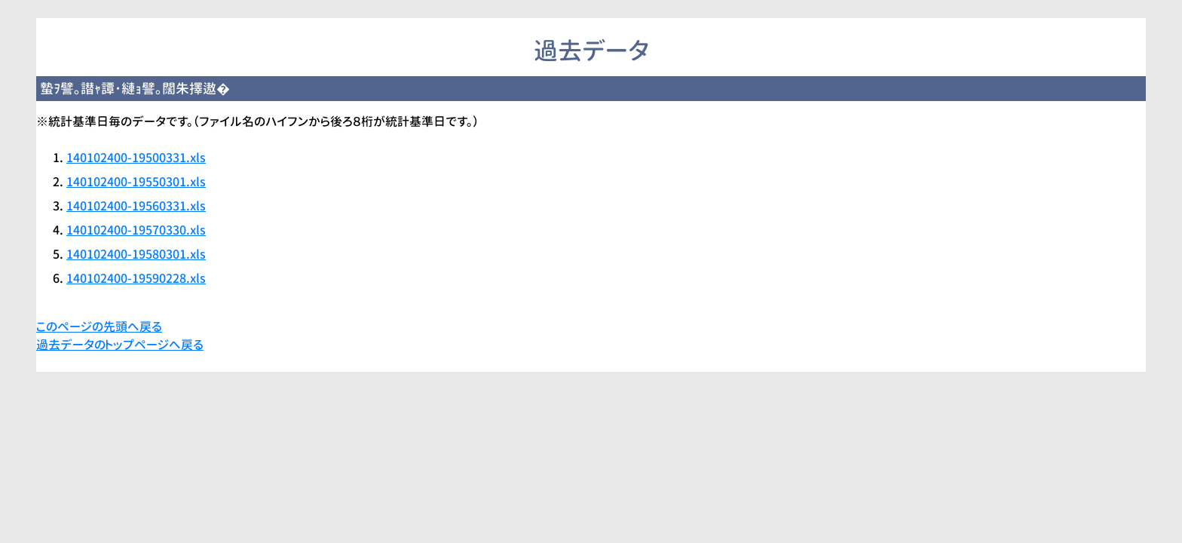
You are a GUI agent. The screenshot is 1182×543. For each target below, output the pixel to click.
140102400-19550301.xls (136, 181)
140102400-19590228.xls (136, 278)
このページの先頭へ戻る (99, 326)
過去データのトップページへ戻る (120, 344)
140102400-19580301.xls (136, 254)
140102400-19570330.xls (136, 230)
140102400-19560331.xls (136, 206)
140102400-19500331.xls (136, 157)
